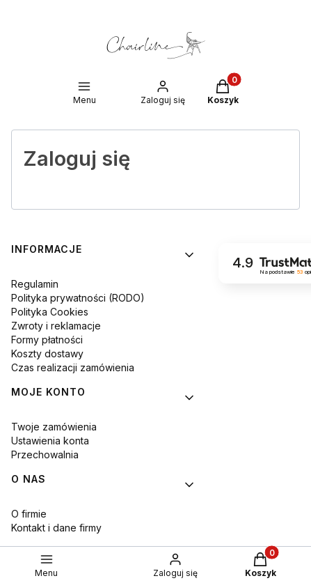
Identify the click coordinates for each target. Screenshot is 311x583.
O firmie (29, 514)
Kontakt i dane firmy (56, 528)
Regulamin (34, 284)
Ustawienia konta (50, 440)
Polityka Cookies (49, 312)
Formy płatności (47, 339)
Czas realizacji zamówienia (72, 367)
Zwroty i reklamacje (56, 326)
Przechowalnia (45, 454)
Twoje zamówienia (54, 427)
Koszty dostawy (47, 353)
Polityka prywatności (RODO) (78, 298)
